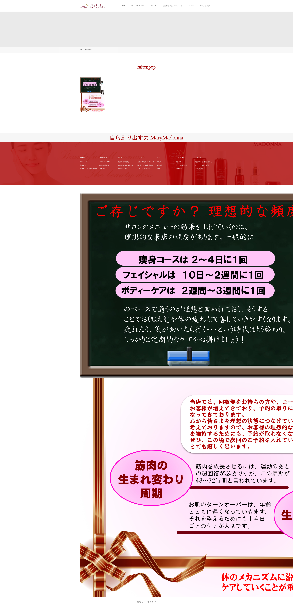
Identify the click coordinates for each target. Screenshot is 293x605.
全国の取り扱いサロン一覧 (172, 6)
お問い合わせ (199, 168)
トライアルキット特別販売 (88, 168)
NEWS (191, 6)
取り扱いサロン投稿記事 (145, 165)
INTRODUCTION (137, 6)
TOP (123, 6)
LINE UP (153, 6)
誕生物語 (159, 165)
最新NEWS (83, 165)
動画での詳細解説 (104, 165)
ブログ (159, 162)
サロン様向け (205, 6)
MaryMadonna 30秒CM (125, 165)
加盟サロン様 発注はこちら (203, 162)
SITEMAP (179, 168)
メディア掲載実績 (181, 165)
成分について (161, 168)
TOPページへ (84, 162)
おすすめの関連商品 (143, 168)
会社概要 (178, 162)
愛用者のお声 (122, 168)
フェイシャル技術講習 (202, 165)
